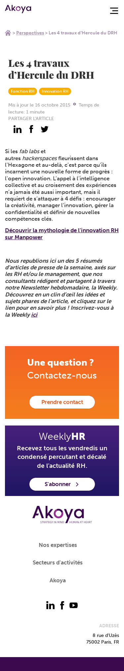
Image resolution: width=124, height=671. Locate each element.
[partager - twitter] (45, 129)
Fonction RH (22, 91)
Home (8, 33)
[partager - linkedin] (17, 129)
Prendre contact (62, 402)
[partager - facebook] (31, 129)
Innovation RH (55, 91)
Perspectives (30, 33)
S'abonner (62, 484)
